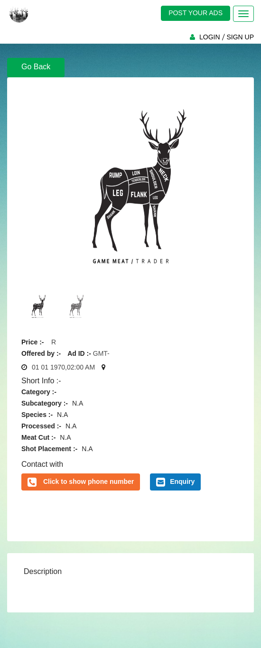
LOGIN (209, 37)
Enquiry (175, 482)
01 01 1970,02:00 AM (63, 367)
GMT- (101, 353)
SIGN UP (240, 37)
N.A (77, 403)
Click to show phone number (88, 481)
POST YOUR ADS (195, 13)
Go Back (35, 67)
